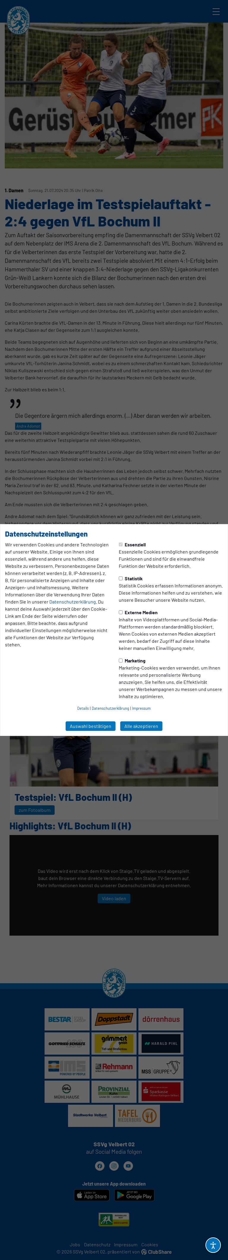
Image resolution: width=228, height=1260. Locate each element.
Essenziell (132, 544)
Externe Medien (138, 612)
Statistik (131, 578)
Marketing (132, 660)
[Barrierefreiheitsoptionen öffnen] (213, 1245)
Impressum (141, 708)
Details (83, 708)
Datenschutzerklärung (72, 601)
